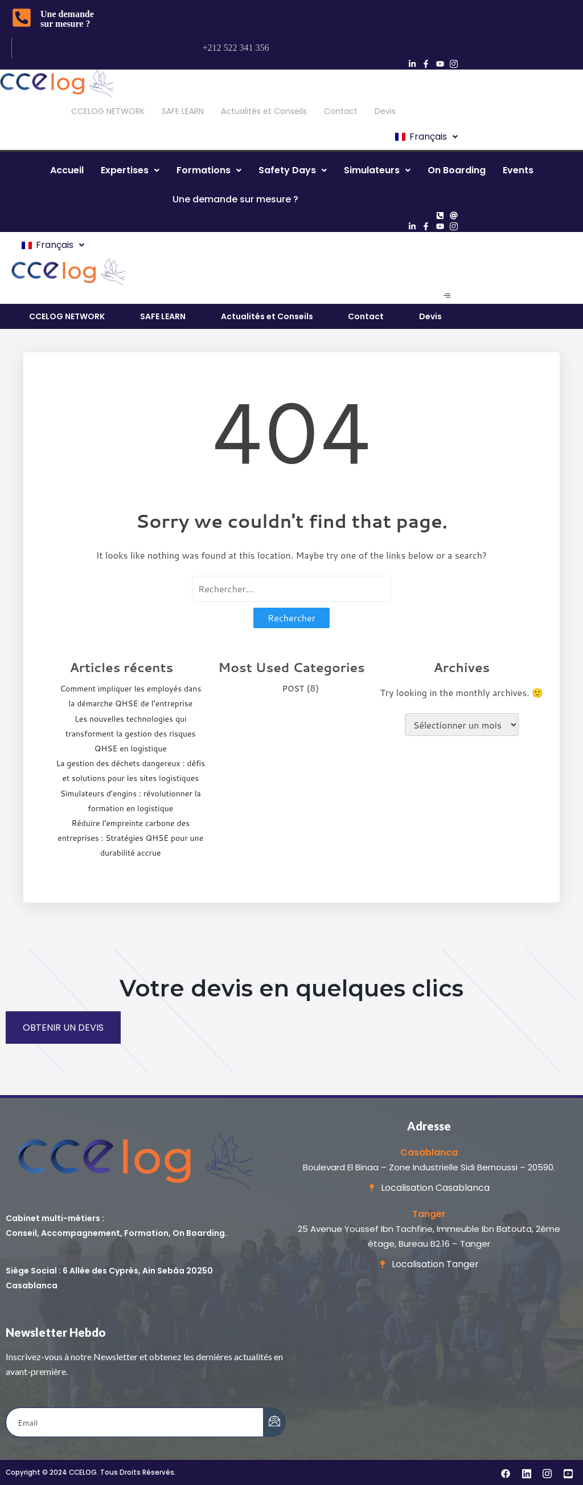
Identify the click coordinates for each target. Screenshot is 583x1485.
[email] (135, 1422)
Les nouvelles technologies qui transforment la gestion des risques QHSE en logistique (130, 733)
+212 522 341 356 (236, 47)
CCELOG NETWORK (108, 111)
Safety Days (292, 170)
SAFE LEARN (183, 111)
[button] (425, 137)
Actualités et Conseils (264, 111)
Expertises (130, 170)
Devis (385, 111)
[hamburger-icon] (446, 295)
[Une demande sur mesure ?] (21, 19)
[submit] (274, 1422)
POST (293, 688)
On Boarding (457, 170)
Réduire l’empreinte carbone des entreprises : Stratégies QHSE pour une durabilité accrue (130, 838)
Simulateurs (377, 170)
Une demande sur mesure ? (67, 19)
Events (518, 170)
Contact (341, 111)
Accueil (67, 170)
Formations (208, 170)
